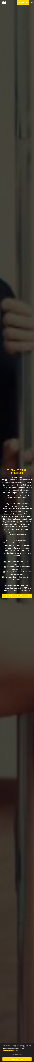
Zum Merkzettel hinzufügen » (17, 596)
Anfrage (24, 2)
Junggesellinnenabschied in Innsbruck (17, 480)
